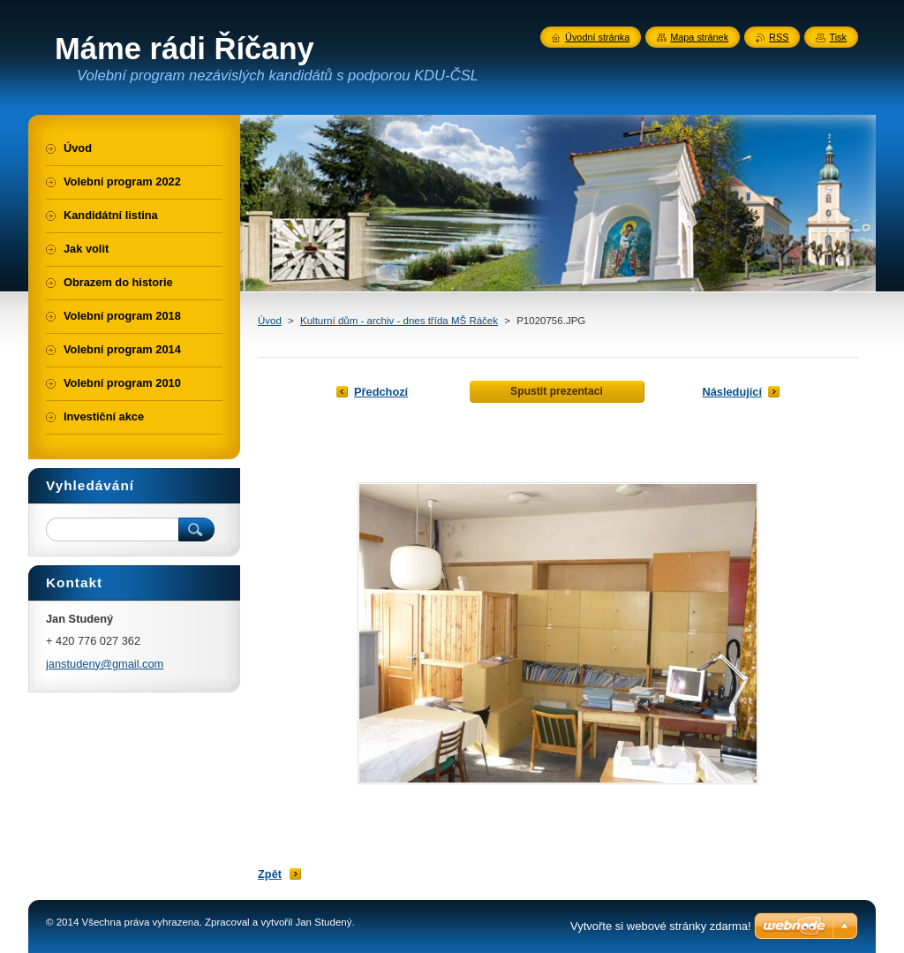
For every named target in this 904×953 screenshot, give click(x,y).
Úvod (270, 320)
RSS (778, 37)
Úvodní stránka (597, 37)
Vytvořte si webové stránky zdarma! (660, 926)
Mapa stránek (699, 37)
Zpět (270, 874)
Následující (732, 391)
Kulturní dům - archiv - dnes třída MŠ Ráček (399, 320)
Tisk (838, 37)
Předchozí (381, 391)
